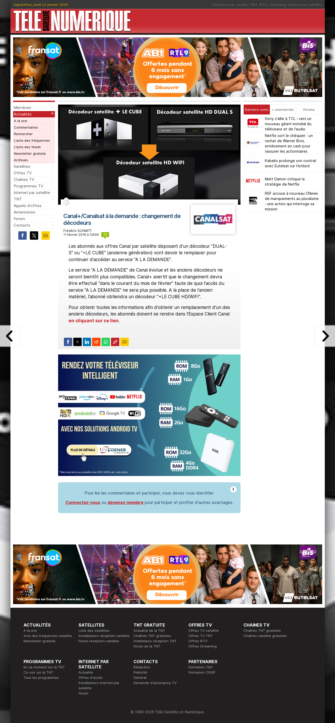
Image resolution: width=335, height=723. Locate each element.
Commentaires (26, 127)
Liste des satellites (94, 630)
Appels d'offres (28, 205)
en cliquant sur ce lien (94, 320)
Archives (21, 160)
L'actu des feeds (27, 147)
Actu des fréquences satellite (48, 636)
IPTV (263, 4)
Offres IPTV (198, 641)
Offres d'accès (91, 677)
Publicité (140, 672)
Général (140, 677)
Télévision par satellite (229, 4)
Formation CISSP (201, 672)
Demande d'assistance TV (155, 683)
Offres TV (23, 172)
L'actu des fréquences (32, 140)
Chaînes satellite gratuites (265, 636)
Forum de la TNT (146, 646)
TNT (254, 4)
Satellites (22, 166)
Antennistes (24, 212)
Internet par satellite (305, 4)
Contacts (22, 225)
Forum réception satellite (99, 641)
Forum (19, 218)
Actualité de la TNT (149, 630)
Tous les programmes (41, 677)
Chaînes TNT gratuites (152, 636)
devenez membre (125, 502)
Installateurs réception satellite (104, 636)
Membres (22, 107)
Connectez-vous (82, 502)
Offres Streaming (202, 646)
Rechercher (23, 134)
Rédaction (141, 667)
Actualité (86, 672)
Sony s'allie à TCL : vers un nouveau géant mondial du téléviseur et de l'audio (288, 123)
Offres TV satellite (203, 630)
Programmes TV (28, 185)
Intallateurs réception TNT (155, 641)
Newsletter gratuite (30, 153)
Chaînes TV (24, 179)
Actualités (23, 114)
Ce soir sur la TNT (38, 672)
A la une (20, 121)
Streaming (277, 4)
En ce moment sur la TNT (44, 667)
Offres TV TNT (200, 636)
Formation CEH (200, 667)
